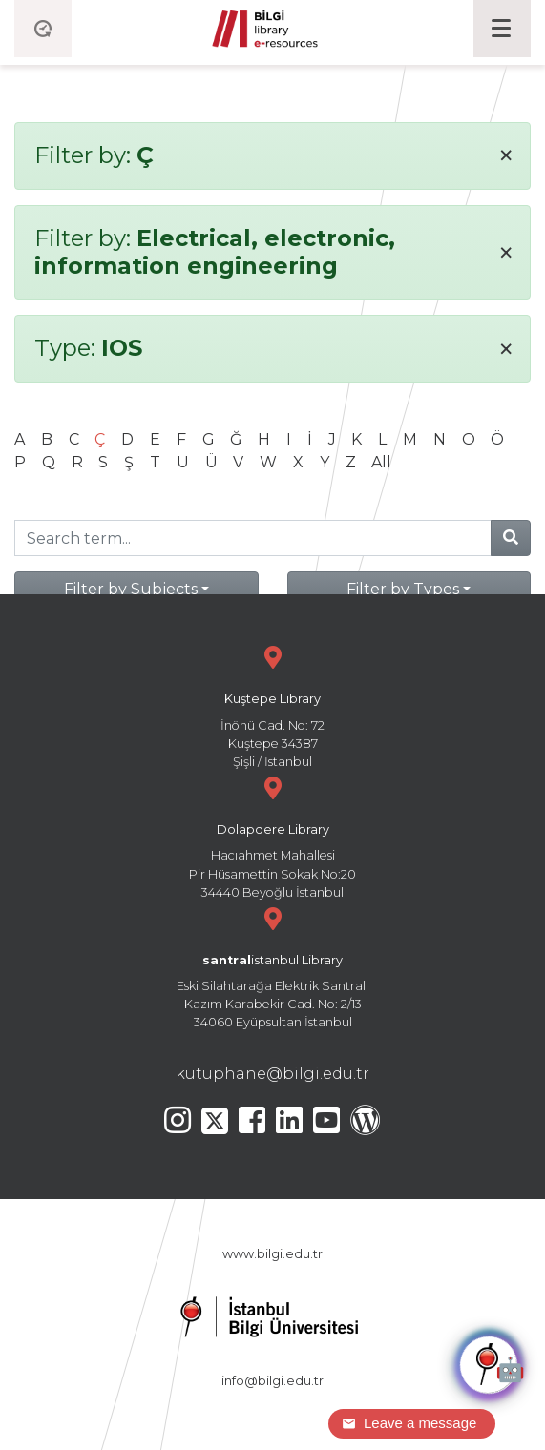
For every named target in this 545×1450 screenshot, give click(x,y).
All (381, 462)
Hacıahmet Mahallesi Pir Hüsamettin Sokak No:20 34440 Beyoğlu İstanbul (272, 835)
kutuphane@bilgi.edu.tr (272, 1074)
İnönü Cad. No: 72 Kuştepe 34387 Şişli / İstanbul (272, 704)
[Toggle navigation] (502, 28)
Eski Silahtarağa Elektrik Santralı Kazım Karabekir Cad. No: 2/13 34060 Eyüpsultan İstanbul (272, 965)
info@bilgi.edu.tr (272, 1381)
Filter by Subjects (131, 589)
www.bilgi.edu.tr (272, 1254)
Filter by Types (402, 589)
